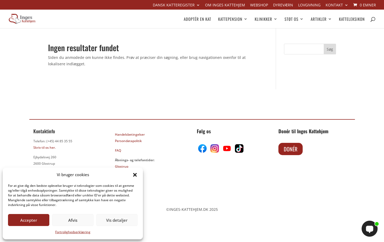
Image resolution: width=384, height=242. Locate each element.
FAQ (118, 150)
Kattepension (230, 19)
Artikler (319, 19)
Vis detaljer (116, 220)
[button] (135, 175)
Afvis (72, 220)
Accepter (28, 220)
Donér (290, 149)
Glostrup (121, 166)
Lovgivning (309, 5)
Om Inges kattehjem (225, 5)
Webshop (259, 5)
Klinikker (263, 19)
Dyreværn (283, 5)
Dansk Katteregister (174, 5)
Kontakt (334, 5)
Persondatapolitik (128, 141)
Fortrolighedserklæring (72, 232)
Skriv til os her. (44, 147)
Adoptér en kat (197, 19)
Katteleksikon (352, 19)
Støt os (291, 19)
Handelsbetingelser (130, 134)
